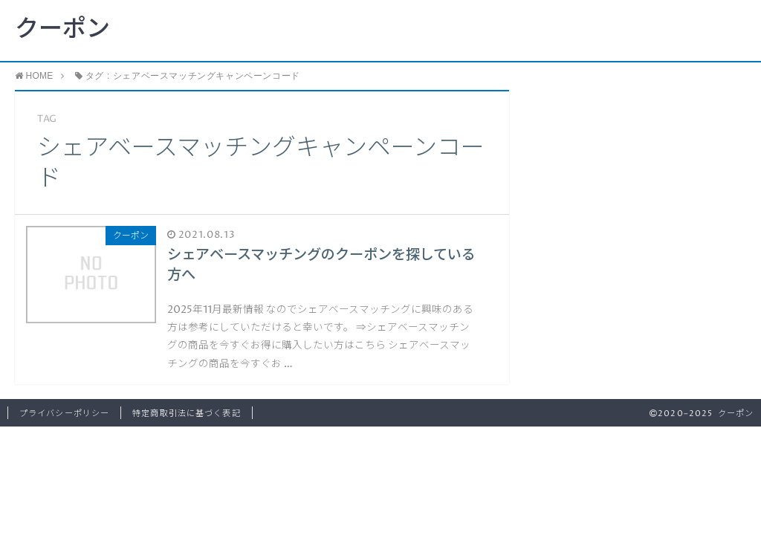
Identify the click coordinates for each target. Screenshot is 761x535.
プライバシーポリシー (64, 413)
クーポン (62, 29)
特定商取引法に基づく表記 (186, 413)
